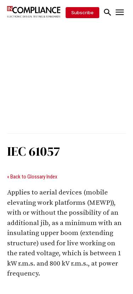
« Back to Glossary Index (32, 176)
